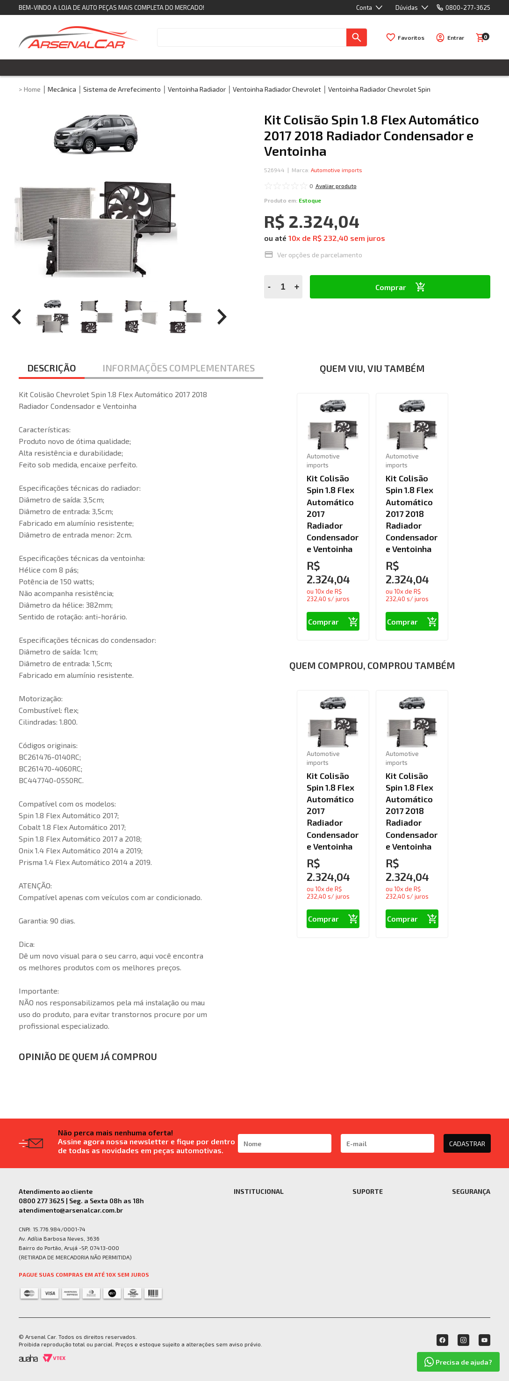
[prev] (16, 317)
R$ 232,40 (330, 237)
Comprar (390, 287)
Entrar (455, 37)
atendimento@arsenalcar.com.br (71, 1210)
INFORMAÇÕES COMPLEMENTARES (178, 367)
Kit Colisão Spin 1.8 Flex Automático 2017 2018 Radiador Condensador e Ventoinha (411, 513)
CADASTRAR (467, 1144)
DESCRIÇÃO (51, 367)
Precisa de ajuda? (458, 1362)
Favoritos (411, 37)
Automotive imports (336, 170)
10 (294, 237)
